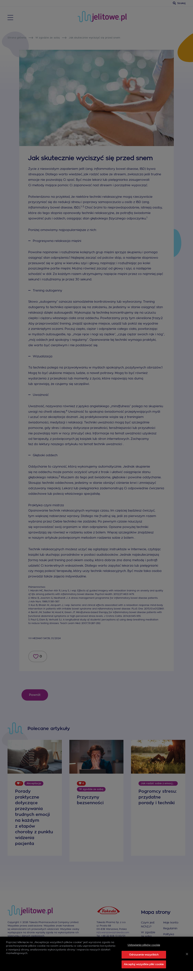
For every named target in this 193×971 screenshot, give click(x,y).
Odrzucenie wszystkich (144, 962)
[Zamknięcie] (187, 961)
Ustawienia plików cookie (144, 952)
